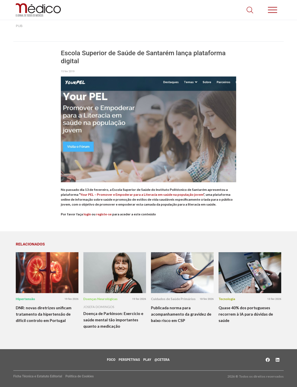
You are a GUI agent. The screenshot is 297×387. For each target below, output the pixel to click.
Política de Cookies (79, 376)
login (87, 214)
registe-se (104, 214)
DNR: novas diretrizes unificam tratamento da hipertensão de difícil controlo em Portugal (43, 314)
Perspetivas (129, 360)
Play (147, 360)
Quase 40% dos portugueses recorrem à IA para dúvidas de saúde (246, 314)
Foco (111, 360)
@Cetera (162, 360)
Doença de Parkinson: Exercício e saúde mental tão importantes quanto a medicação (113, 319)
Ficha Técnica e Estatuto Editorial (37, 376)
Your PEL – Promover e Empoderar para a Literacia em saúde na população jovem (141, 194)
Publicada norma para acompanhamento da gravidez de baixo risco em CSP (181, 314)
